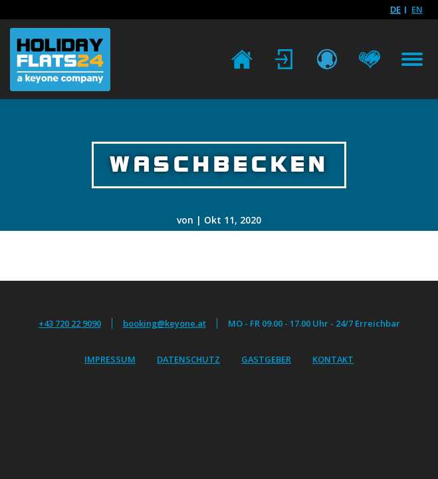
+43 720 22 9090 (70, 323)
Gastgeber (266, 359)
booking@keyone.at (164, 323)
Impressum (110, 359)
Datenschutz (188, 359)
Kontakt (333, 359)
